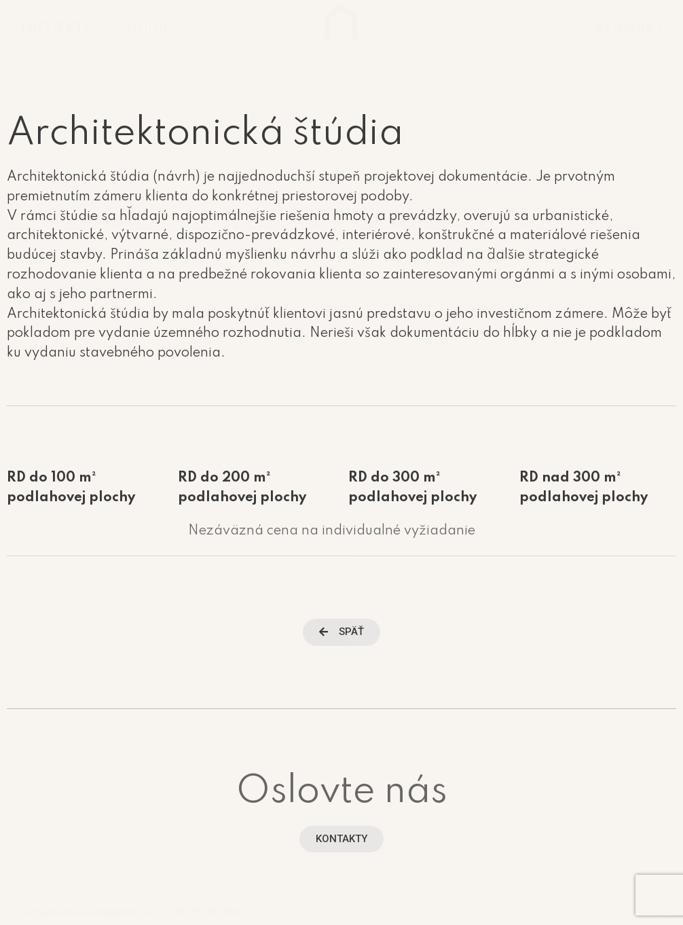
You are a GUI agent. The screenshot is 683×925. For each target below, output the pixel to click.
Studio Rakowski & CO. (631, 912)
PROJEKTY (56, 30)
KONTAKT (629, 30)
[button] (341, 632)
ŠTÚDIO (149, 30)
